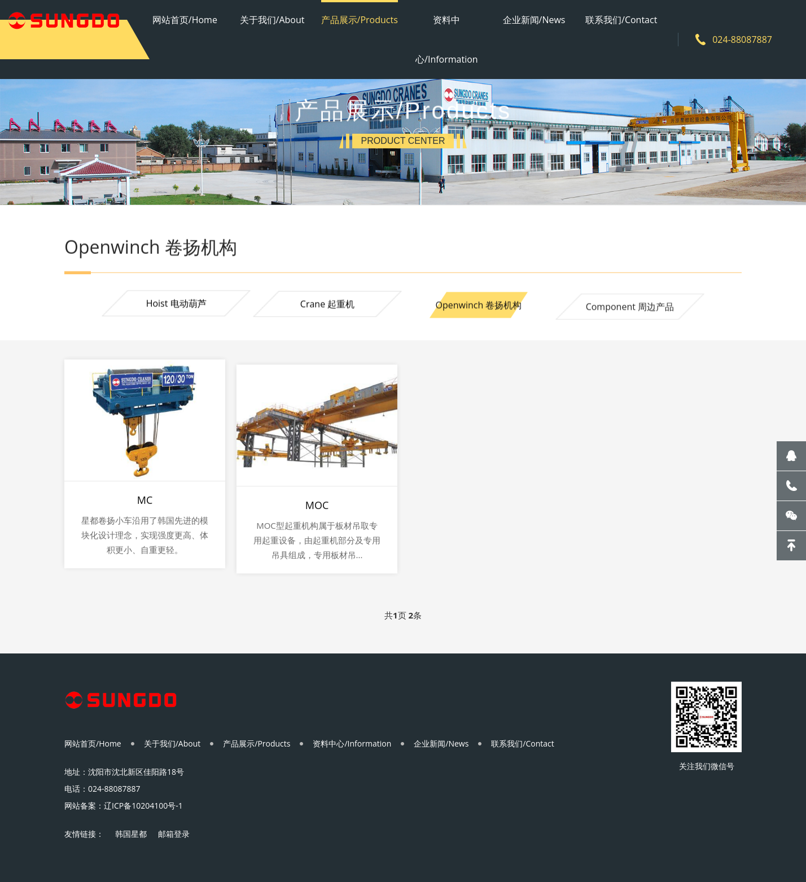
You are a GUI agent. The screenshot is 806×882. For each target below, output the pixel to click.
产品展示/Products (359, 20)
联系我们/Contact (621, 20)
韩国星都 (131, 833)
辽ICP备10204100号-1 (143, 805)
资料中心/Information (446, 39)
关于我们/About (272, 20)
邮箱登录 (174, 833)
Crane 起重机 (327, 305)
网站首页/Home (184, 20)
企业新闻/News (534, 20)
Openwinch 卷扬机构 (478, 307)
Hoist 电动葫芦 (176, 304)
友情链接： (84, 833)
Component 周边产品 (630, 310)
